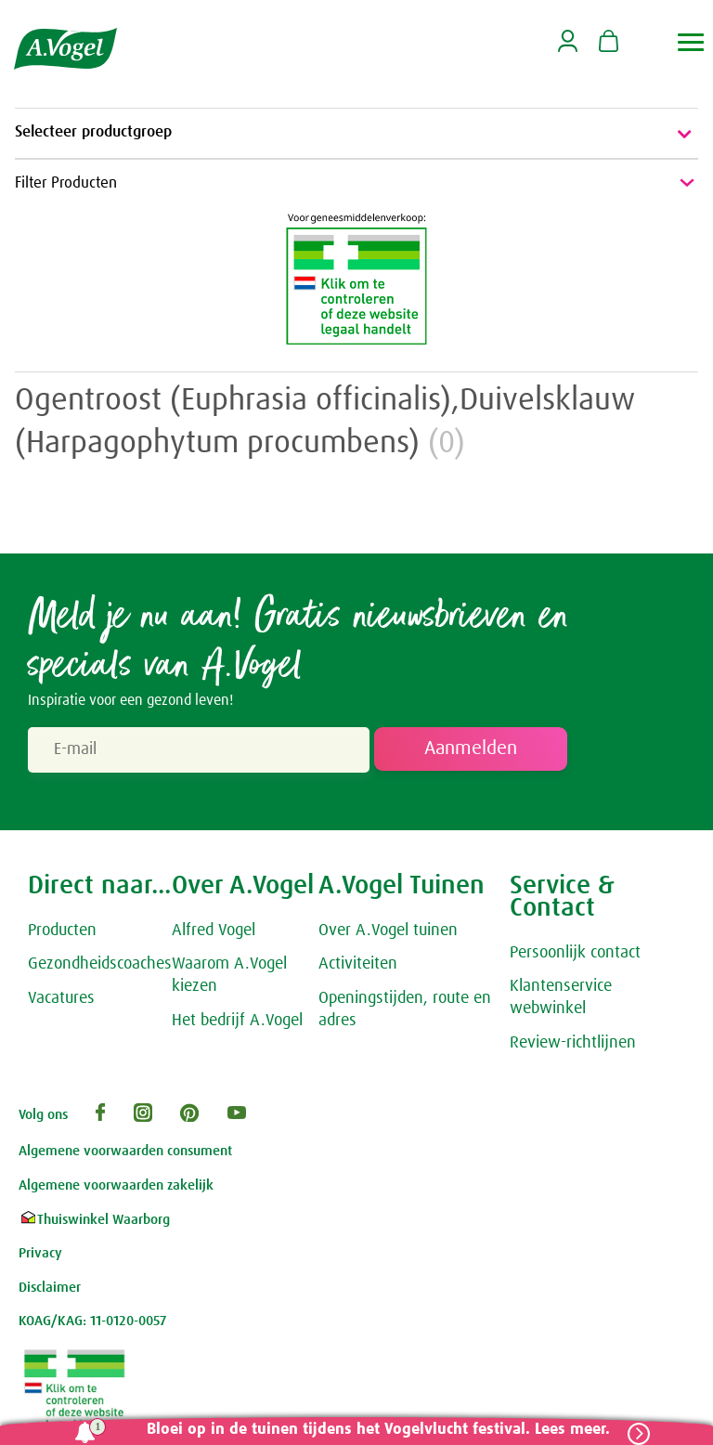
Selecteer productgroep (356, 134)
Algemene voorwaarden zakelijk (116, 1187)
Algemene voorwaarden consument (125, 1154)
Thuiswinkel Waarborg (94, 1222)
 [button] (691, 42)
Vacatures (61, 1001)
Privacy (40, 1255)
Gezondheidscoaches (100, 966)
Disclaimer (50, 1289)
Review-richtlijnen (573, 1045)
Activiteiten (357, 966)
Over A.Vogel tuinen (388, 932)
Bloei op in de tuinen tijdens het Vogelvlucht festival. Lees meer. (374, 1430)
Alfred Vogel (213, 932)
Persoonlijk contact (575, 954)
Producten (62, 932)
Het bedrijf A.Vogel (237, 1023)
